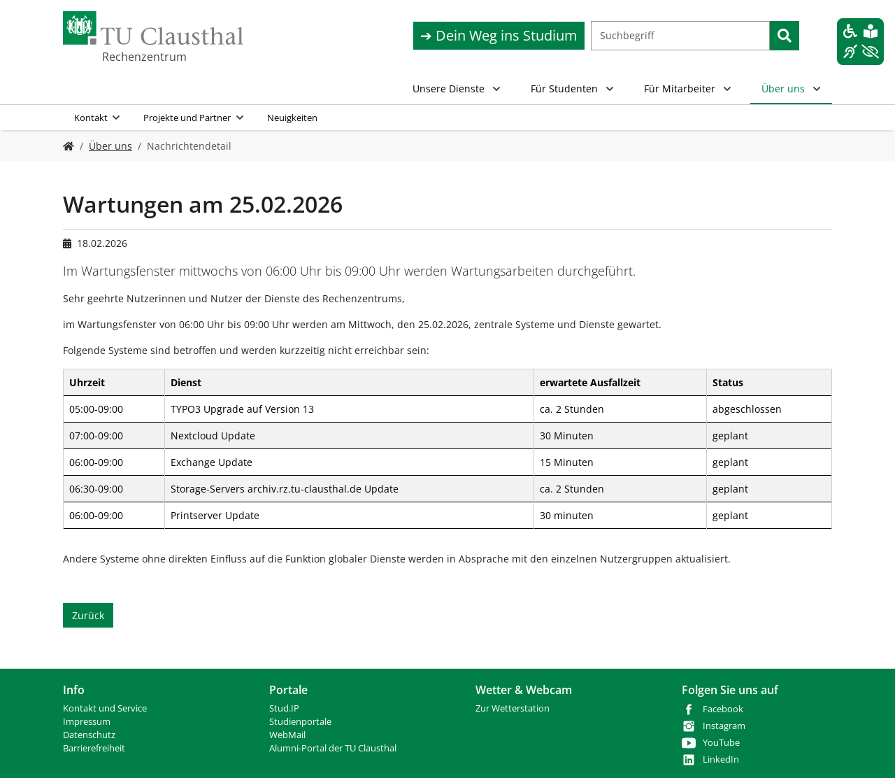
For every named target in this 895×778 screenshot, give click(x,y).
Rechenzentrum (144, 56)
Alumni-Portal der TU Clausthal (332, 748)
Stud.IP (284, 708)
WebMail (287, 735)
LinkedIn (721, 759)
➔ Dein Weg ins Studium (499, 35)
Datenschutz (89, 735)
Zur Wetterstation (512, 708)
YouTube (721, 743)
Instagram (724, 726)
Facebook (723, 709)
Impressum (86, 722)
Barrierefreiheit (94, 748)
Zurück (88, 615)
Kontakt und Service (105, 708)
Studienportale (300, 722)
